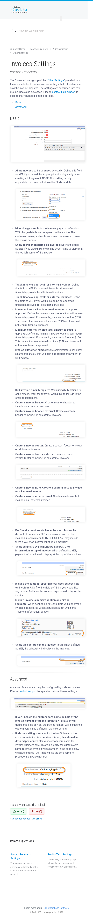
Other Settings (20, 53)
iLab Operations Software (56, 908)
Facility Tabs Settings (63, 861)
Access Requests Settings (25, 864)
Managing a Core (39, 49)
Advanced (21, 107)
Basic (18, 102)
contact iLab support (63, 91)
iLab (46, 10)
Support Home (17, 49)
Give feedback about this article (26, 818)
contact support (28, 691)
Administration (60, 49)
